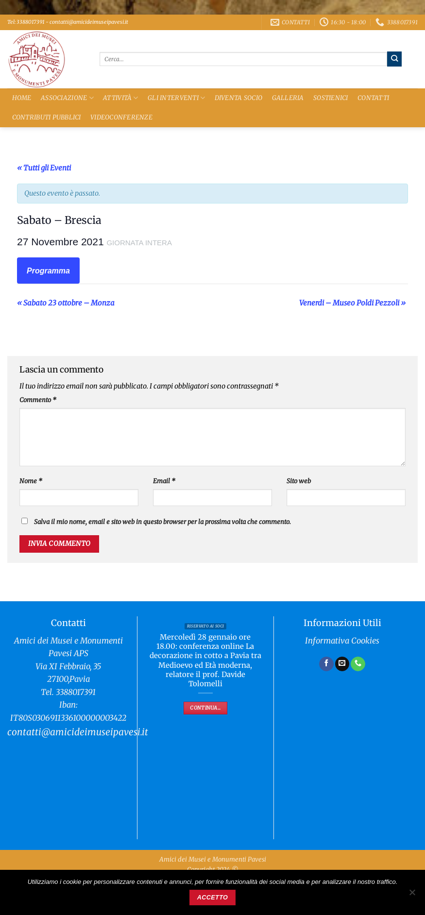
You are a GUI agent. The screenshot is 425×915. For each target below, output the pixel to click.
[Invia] (394, 58)
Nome (30, 481)
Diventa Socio (238, 98)
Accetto (212, 897)
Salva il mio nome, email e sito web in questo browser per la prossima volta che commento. (162, 522)
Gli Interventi (176, 97)
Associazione (67, 97)
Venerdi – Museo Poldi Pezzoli (352, 302)
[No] (412, 895)
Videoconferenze (121, 117)
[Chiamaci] (358, 664)
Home (22, 98)
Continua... (205, 708)
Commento (37, 400)
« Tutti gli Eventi (44, 167)
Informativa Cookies (342, 641)
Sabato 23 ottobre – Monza (66, 302)
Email (164, 481)
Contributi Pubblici (46, 117)
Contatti (373, 98)
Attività (120, 97)
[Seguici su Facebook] (326, 664)
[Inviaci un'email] (342, 664)
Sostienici (330, 98)
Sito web (299, 481)
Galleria (288, 98)
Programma (48, 271)
